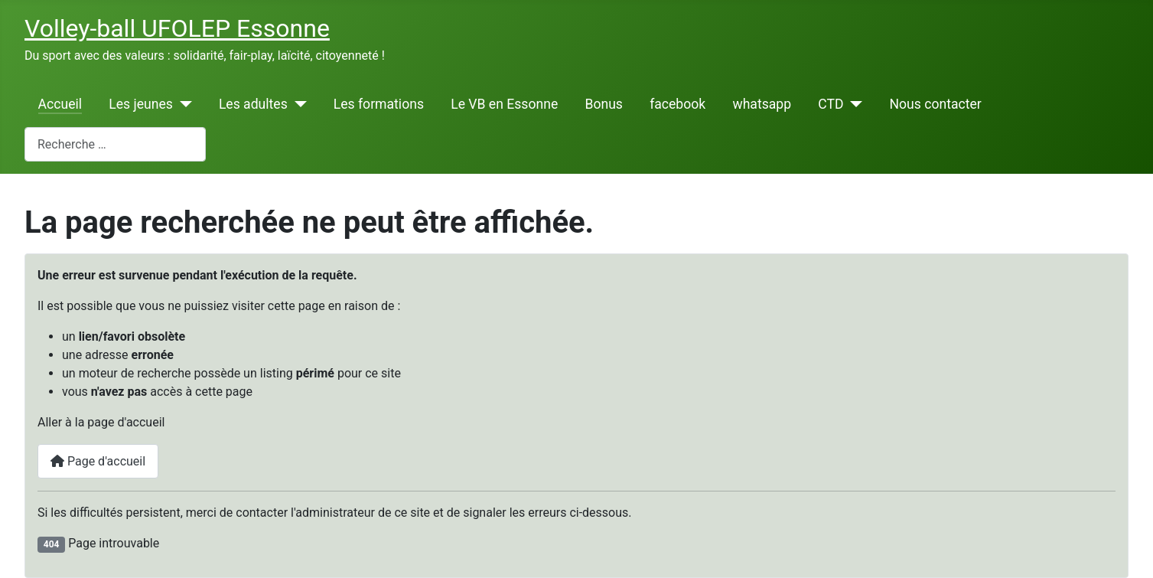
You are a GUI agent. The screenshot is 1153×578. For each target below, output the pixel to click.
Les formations (379, 104)
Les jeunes (141, 104)
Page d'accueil (97, 461)
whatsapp (761, 104)
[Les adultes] (297, 104)
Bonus (604, 104)
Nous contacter (935, 104)
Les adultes (253, 104)
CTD (830, 104)
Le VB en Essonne (504, 104)
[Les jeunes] (182, 104)
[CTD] (853, 104)
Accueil (60, 104)
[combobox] (115, 144)
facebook (677, 104)
